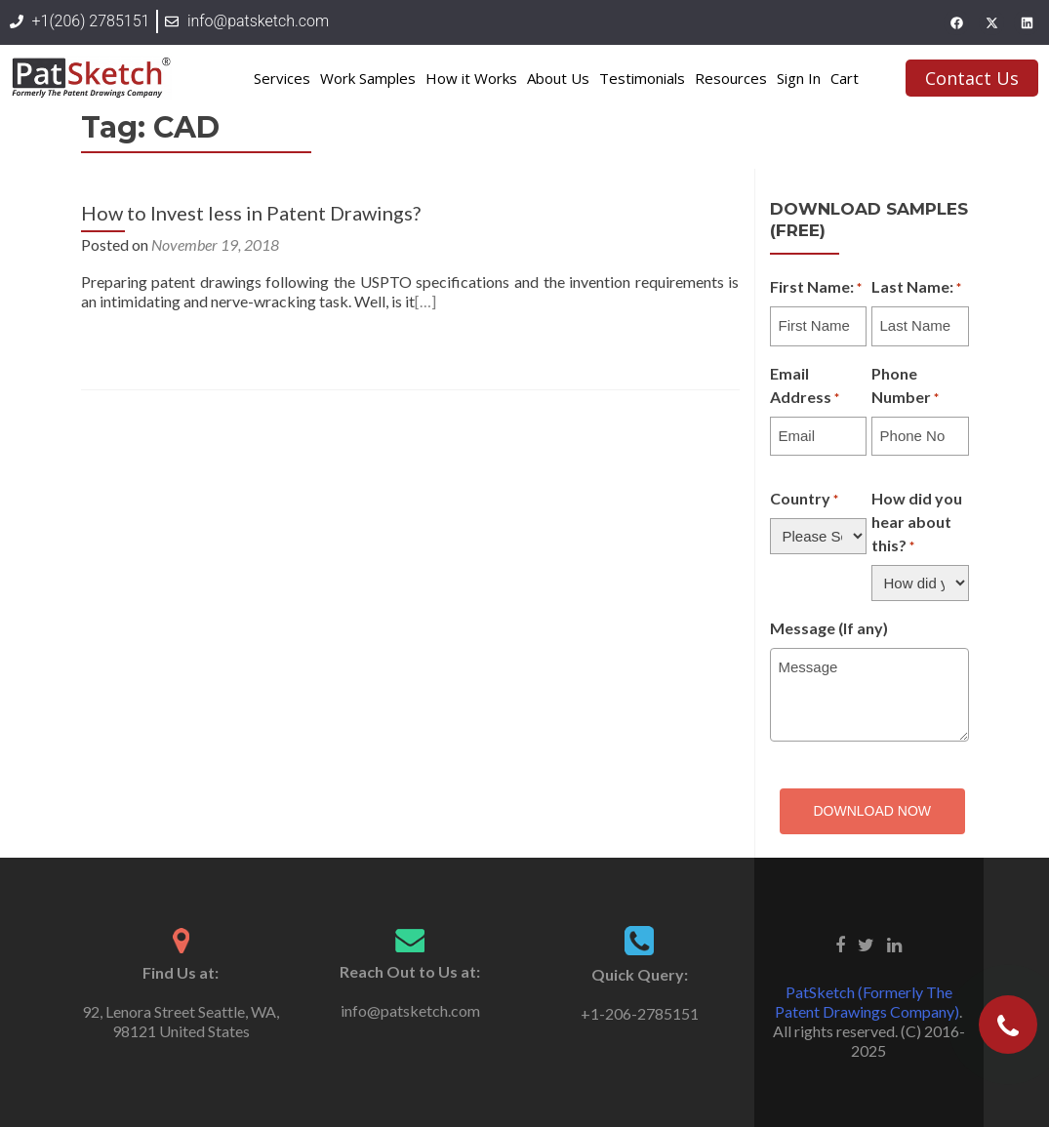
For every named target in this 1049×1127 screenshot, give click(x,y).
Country (804, 499)
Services (282, 78)
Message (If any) (829, 628)
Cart (844, 78)
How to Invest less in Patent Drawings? (251, 212)
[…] (425, 301)
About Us (558, 78)
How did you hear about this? (916, 523)
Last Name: (916, 288)
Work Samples (368, 78)
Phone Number (905, 386)
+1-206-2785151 (640, 1013)
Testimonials (642, 78)
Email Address (804, 386)
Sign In (799, 78)
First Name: (816, 288)
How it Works (471, 78)
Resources (731, 78)
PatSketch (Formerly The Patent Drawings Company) (867, 1002)
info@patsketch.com (410, 1010)
